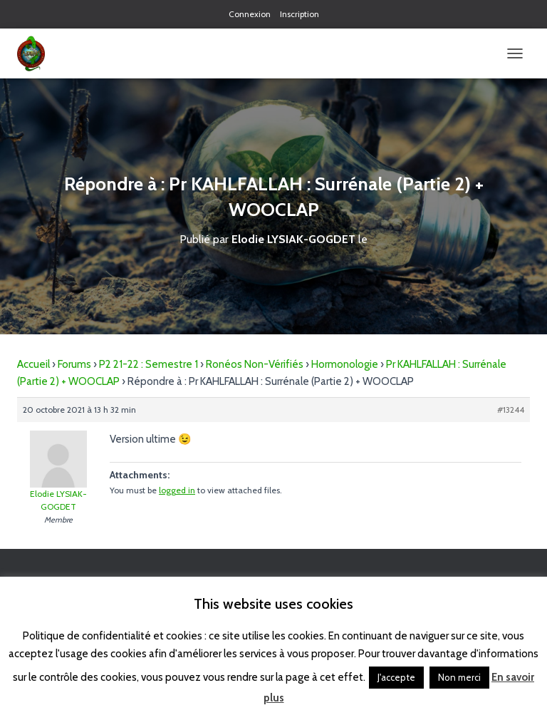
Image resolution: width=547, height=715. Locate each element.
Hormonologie (344, 364)
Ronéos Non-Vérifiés (254, 364)
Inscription (299, 14)
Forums (74, 364)
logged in (177, 490)
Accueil (33, 364)
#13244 (510, 409)
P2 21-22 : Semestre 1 (148, 364)
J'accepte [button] (396, 677)
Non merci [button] (459, 677)
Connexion (250, 14)
